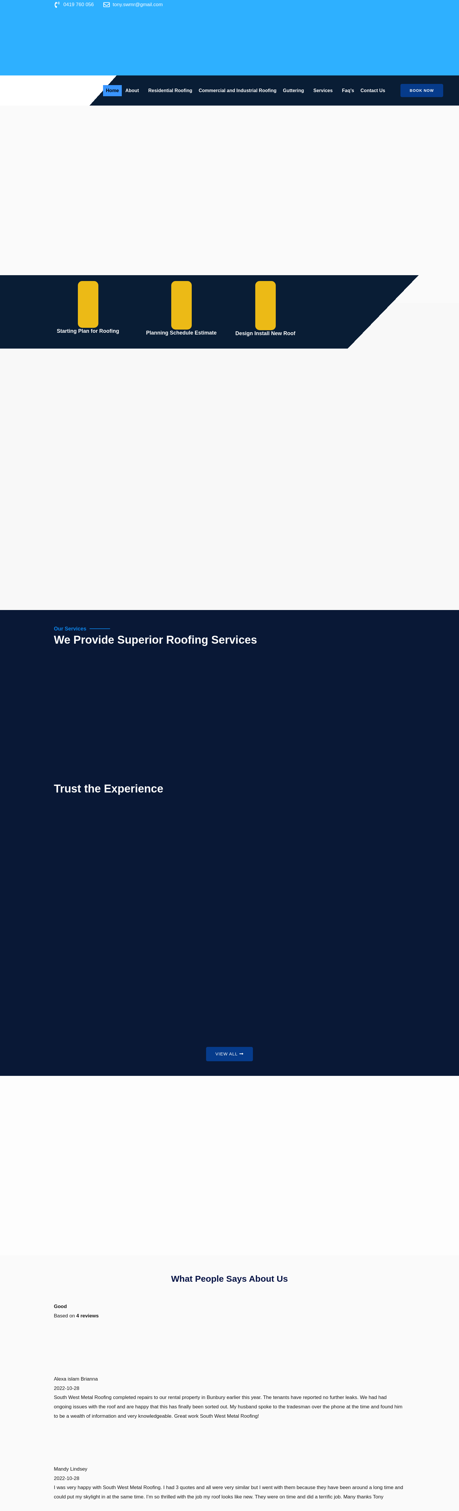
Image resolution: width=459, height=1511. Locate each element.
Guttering (293, 90)
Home (112, 90)
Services (323, 90)
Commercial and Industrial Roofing (238, 90)
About (132, 90)
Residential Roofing (170, 90)
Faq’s (348, 90)
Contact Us (373, 90)
